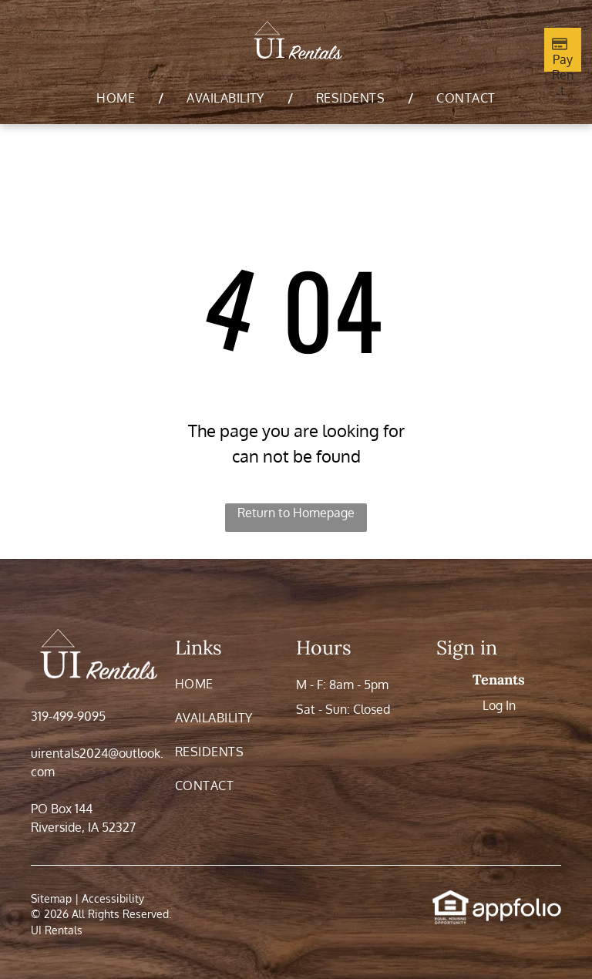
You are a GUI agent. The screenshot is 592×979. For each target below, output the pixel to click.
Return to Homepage (296, 512)
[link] (450, 898)
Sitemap (51, 898)
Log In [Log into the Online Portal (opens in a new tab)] (499, 705)
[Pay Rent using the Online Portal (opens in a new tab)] (562, 50)
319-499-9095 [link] (68, 716)
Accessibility (113, 898)
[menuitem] (118, 98)
